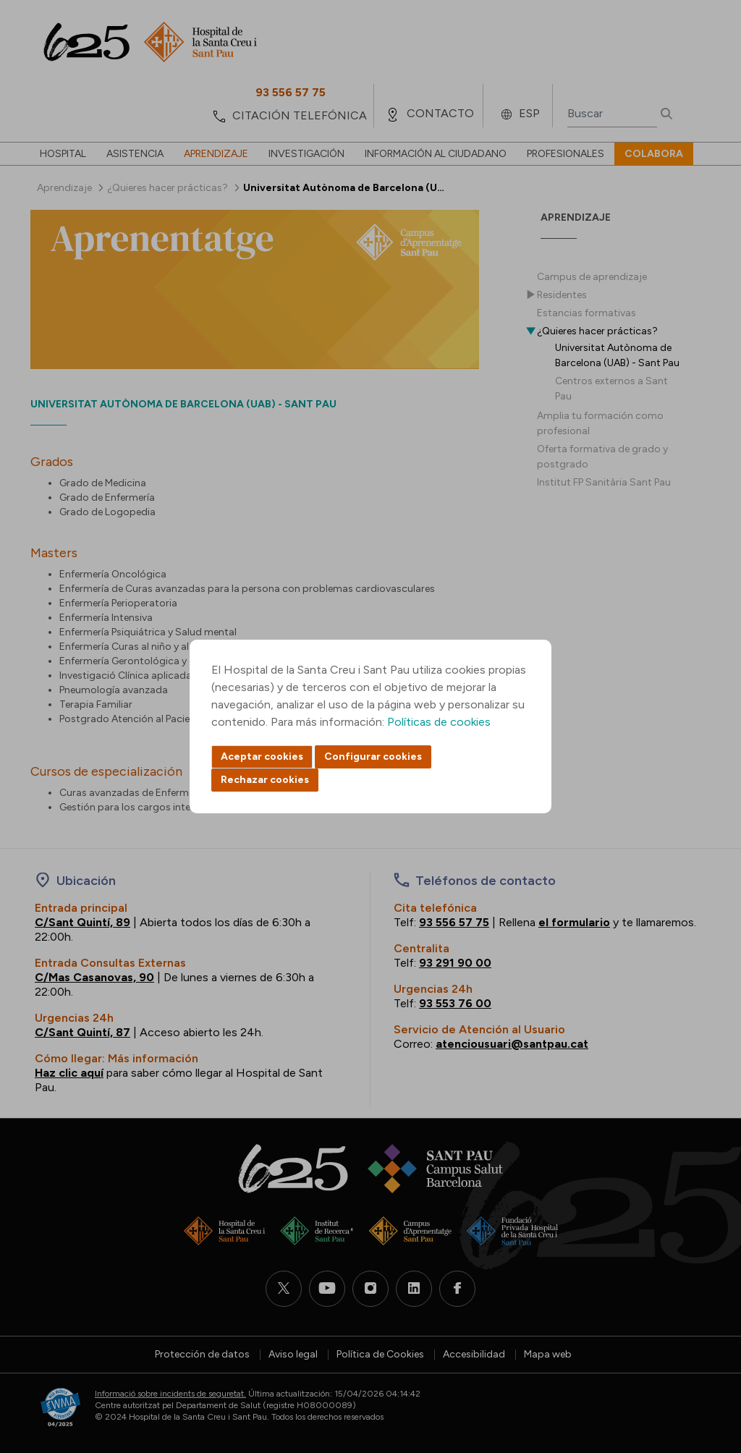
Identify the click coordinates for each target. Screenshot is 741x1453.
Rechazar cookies (265, 780)
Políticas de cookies (439, 722)
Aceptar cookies (262, 756)
